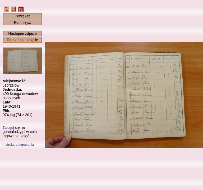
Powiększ (22, 16)
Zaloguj (8, 128)
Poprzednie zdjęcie (22, 40)
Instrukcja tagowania (18, 144)
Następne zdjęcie (22, 33)
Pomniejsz (22, 22)
